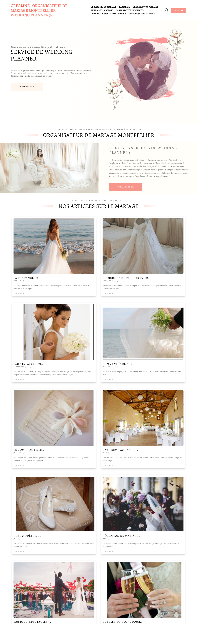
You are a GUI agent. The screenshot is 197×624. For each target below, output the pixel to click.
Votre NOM (88, 499)
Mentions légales (20, 565)
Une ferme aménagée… (147, 319)
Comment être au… (37, 319)
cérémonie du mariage (103, 6)
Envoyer (88, 597)
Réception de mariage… (95, 382)
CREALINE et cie (125, 187)
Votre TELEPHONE (91, 514)
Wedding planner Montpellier (108, 13)
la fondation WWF (22, 515)
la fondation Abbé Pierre (25, 521)
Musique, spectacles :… (148, 382)
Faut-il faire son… (144, 253)
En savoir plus (26, 86)
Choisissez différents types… (94, 254)
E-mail (86, 557)
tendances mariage (102, 10)
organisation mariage (145, 6)
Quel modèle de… (36, 382)
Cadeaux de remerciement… (98, 445)
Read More (27, 271)
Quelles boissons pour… (42, 445)
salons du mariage (20, 539)
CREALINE (178, 10)
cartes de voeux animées (130, 10)
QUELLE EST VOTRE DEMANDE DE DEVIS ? (103, 572)
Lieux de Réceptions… (146, 445)
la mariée (124, 6)
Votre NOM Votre (90, 528)
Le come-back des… (91, 319)
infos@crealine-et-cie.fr (23, 595)
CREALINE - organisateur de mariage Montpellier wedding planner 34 (39, 10)
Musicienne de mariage (141, 13)
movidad (39, 546)
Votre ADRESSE (90, 543)
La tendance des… (36, 253)
